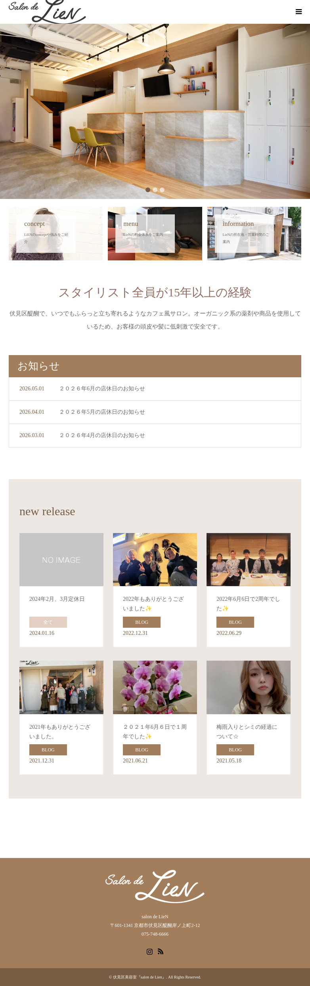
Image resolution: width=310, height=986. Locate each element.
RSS (160, 950)
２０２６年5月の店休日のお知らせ (102, 412)
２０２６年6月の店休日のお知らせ (102, 389)
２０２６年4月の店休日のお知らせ (102, 435)
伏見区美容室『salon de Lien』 (139, 977)
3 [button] (162, 189)
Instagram (149, 950)
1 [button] (147, 189)
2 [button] (155, 189)
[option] (155, 111)
